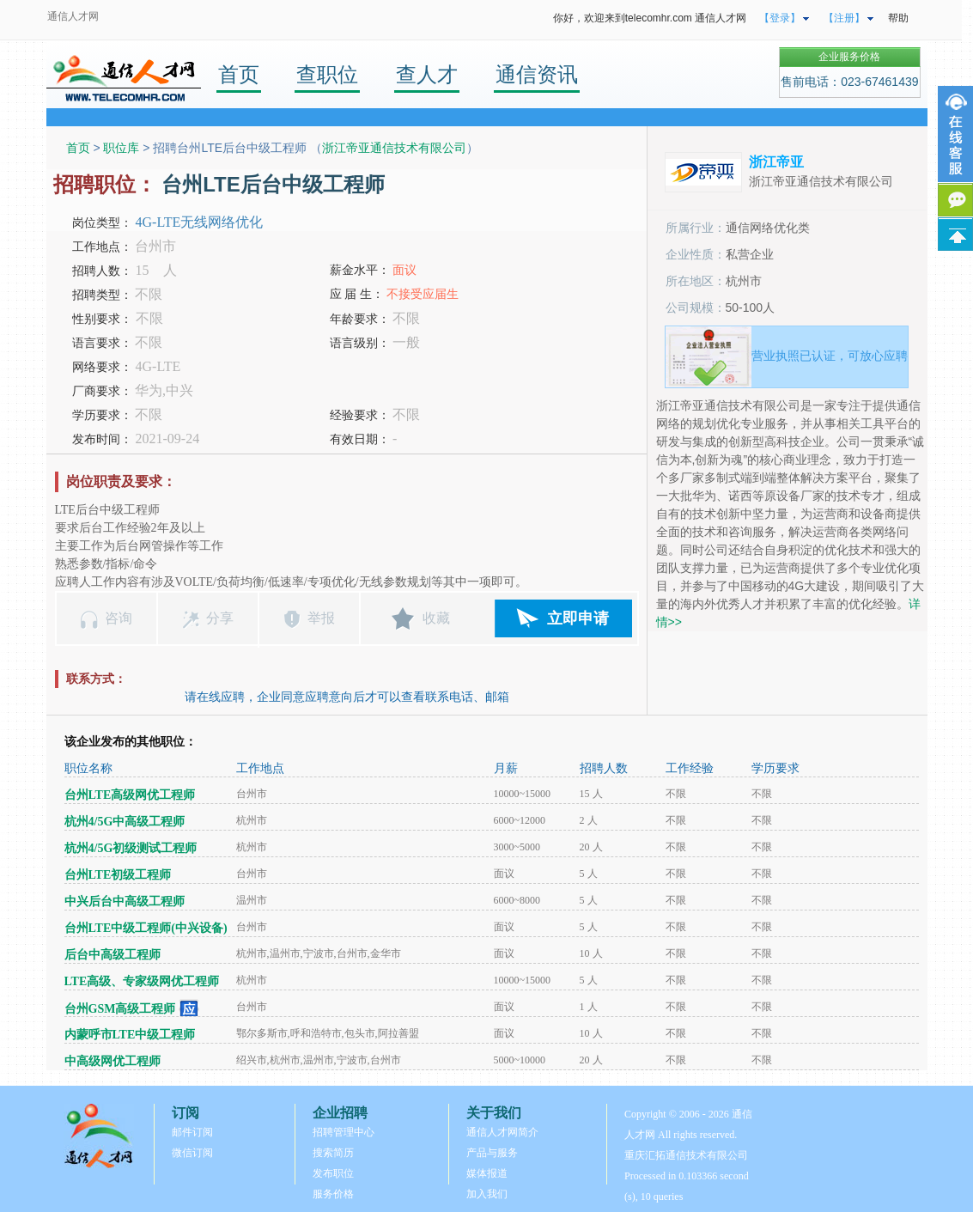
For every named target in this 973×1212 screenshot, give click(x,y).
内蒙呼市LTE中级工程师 (130, 1034)
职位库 (121, 148)
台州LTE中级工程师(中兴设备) (146, 928)
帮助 (898, 18)
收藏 (436, 618)
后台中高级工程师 (112, 954)
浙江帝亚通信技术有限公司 (394, 148)
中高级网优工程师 (112, 1061)
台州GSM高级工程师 (120, 1008)
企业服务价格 (849, 57)
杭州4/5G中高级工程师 (124, 821)
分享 (220, 618)
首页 (238, 74)
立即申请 (578, 618)
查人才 (427, 74)
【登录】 (779, 18)
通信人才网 (73, 16)
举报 (321, 618)
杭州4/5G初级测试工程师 (131, 848)
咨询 (118, 618)
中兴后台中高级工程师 (124, 901)
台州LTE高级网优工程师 (130, 795)
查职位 (327, 74)
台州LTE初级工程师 (118, 874)
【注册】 (844, 18)
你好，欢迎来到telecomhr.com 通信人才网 (649, 18)
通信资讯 (537, 74)
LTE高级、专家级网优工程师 (142, 981)
